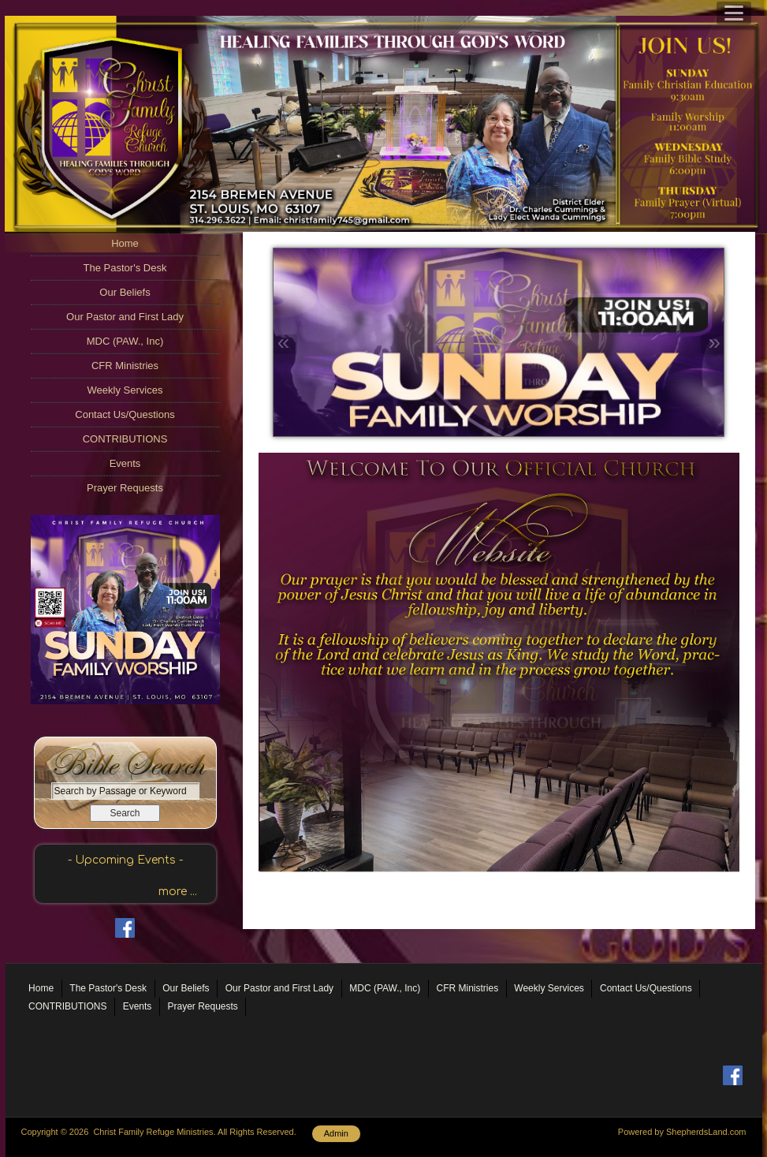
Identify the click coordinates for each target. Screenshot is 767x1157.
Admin (336, 1133)
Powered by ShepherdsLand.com (682, 1131)
